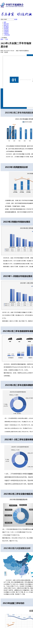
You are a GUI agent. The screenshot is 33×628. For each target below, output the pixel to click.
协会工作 (6, 25)
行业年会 (6, 33)
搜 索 (15, 19)
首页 (5, 22)
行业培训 (6, 30)
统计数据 (6, 27)
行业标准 (6, 31)
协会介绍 (6, 23)
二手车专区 (7, 35)
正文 (7, 39)
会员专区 (6, 28)
